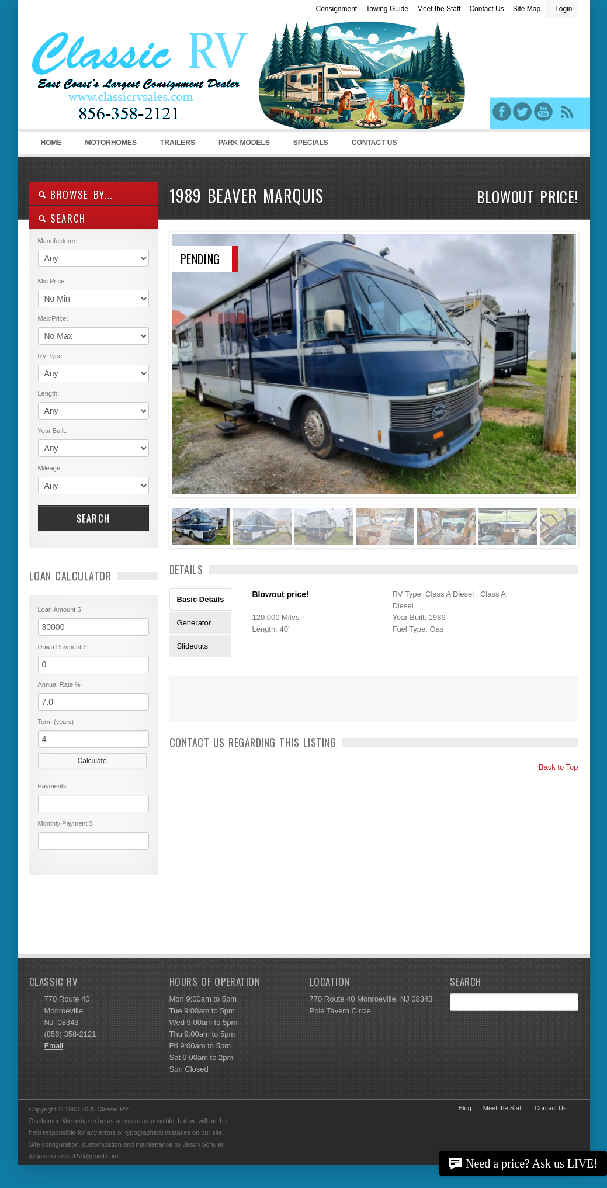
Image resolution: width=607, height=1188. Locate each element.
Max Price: (53, 318)
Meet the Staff (439, 9)
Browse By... (75, 194)
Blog (465, 1107)
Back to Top (553, 767)
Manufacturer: (58, 240)
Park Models (244, 142)
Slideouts (192, 646)
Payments (52, 785)
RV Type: (51, 355)
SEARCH (62, 218)
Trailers (175, 146)
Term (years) (56, 721)
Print (184, 706)
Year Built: (52, 430)
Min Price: (52, 281)
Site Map (526, 9)
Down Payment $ (62, 646)
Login (563, 9)
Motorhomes (109, 146)
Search (93, 518)
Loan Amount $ (59, 609)
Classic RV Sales (116, 76)
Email (54, 1045)
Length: (49, 393)
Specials (310, 142)
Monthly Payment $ (65, 823)
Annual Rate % (59, 684)
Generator (194, 622)
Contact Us (486, 9)
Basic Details (200, 599)
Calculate (92, 761)
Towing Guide (387, 9)
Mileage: (50, 468)
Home (51, 142)
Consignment (336, 9)
